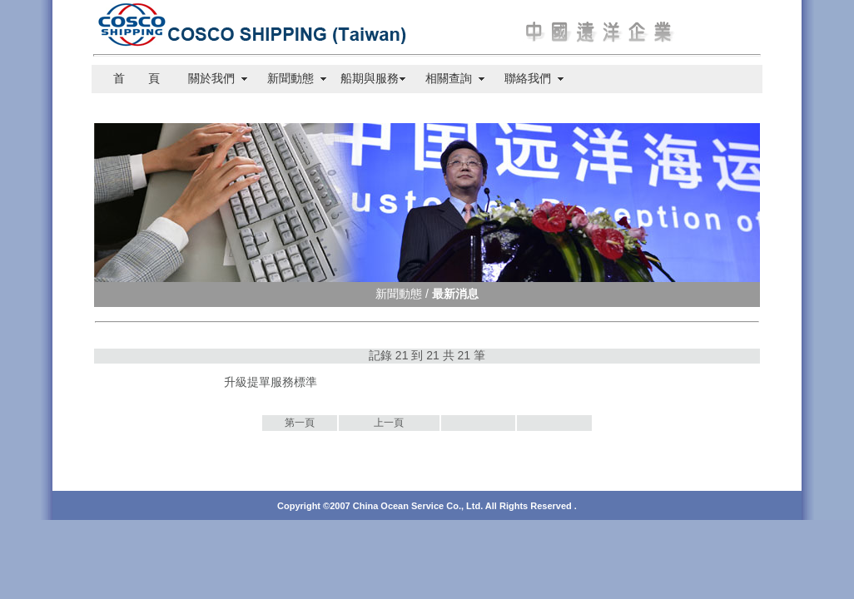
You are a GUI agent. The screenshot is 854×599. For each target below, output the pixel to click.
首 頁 (131, 78)
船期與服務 (369, 78)
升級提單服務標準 (270, 382)
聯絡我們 (527, 78)
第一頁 (300, 422)
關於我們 (211, 78)
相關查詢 (448, 78)
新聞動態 (290, 78)
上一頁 (389, 422)
